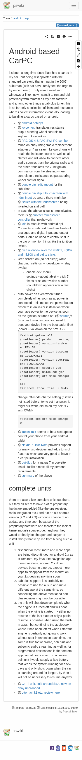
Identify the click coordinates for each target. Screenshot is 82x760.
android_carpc (22, 18)
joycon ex (28, 127)
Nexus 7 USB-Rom (34, 445)
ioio (24, 224)
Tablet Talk (29, 432)
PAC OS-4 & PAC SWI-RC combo (45, 140)
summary (28, 475)
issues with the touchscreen (40, 202)
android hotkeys (32, 123)
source (64, 316)
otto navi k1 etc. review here (41, 692)
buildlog (27, 462)
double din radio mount (37, 184)
